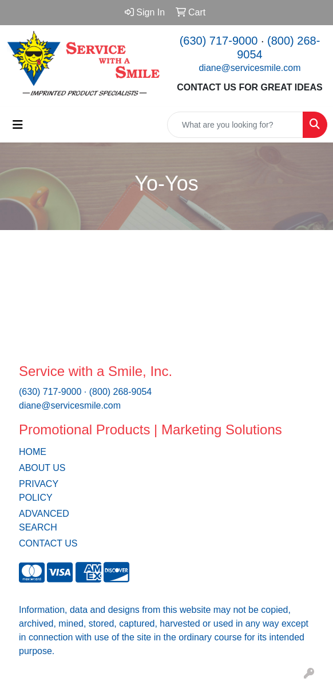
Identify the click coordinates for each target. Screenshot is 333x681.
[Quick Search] (235, 125)
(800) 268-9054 (120, 392)
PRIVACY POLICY (38, 490)
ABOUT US (42, 468)
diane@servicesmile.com (249, 68)
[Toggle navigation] (18, 125)
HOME (32, 452)
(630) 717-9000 (219, 40)
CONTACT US (48, 543)
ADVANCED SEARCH (44, 520)
